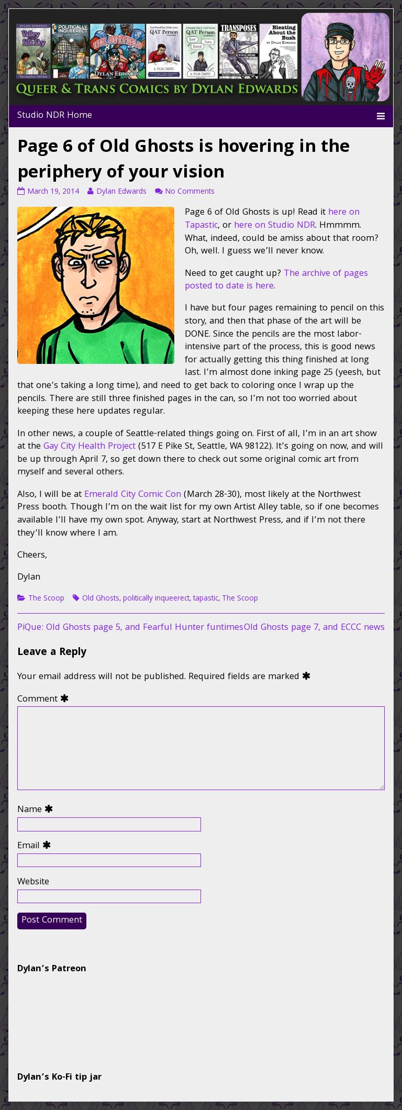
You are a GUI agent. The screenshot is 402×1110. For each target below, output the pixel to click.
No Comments (190, 192)
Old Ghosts (100, 599)
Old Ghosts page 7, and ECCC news (314, 628)
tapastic (205, 599)
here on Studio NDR (274, 226)
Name (37, 810)
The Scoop (46, 599)
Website (33, 883)
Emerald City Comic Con (132, 495)
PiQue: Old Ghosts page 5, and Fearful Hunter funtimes (130, 628)
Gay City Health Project (89, 446)
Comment (45, 700)
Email (36, 846)
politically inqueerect (156, 599)
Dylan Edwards (121, 192)
